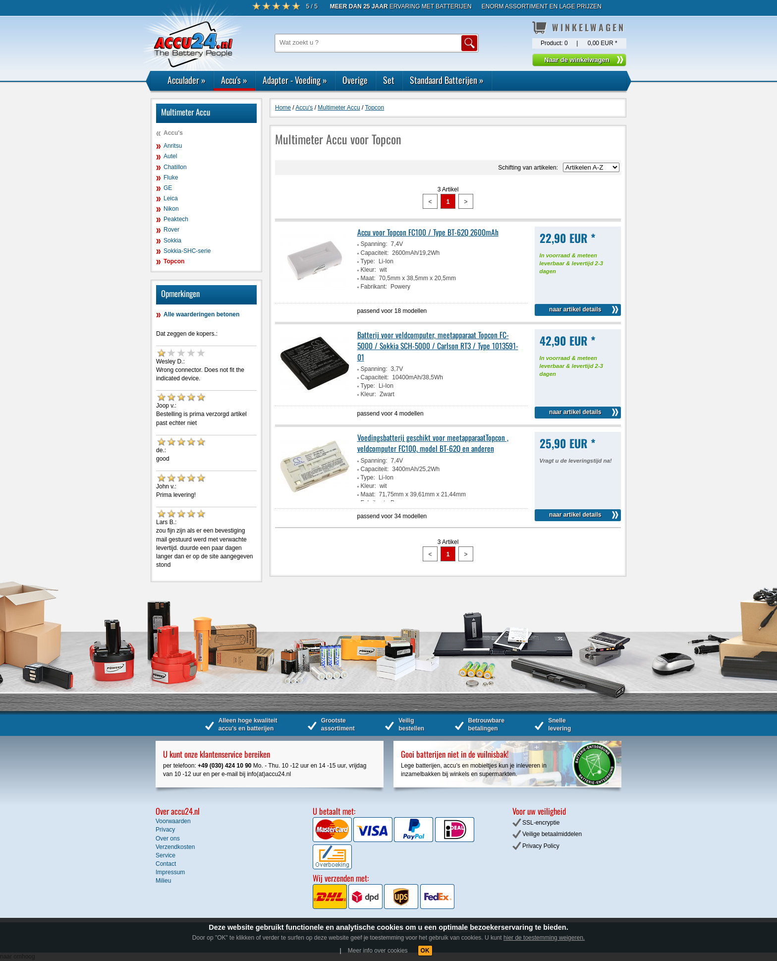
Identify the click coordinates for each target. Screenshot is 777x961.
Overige (355, 79)
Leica (171, 198)
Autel (170, 156)
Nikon (171, 208)
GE (168, 187)
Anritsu (173, 145)
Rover (171, 229)
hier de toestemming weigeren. (544, 937)
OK (425, 950)
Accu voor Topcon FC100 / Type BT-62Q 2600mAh (428, 232)
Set (388, 79)
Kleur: (368, 269)
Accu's (234, 79)
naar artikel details (575, 309)
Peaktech (176, 219)
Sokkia (172, 240)
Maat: (368, 278)
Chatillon (175, 167)
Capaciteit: (375, 252)
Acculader (186, 79)
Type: (368, 261)
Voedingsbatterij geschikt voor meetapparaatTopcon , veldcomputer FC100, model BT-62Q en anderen (432, 442)
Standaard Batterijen (447, 79)
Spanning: (374, 243)
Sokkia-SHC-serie (187, 250)
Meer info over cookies (378, 950)
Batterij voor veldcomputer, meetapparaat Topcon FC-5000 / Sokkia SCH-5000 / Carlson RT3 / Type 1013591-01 (437, 346)
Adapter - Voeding (295, 79)
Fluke (171, 177)
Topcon (174, 261)
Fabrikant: (374, 286)
